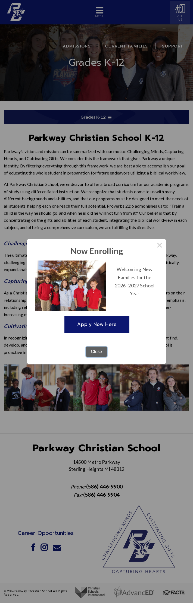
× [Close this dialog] (159, 245)
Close (96, 351)
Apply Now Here (97, 324)
